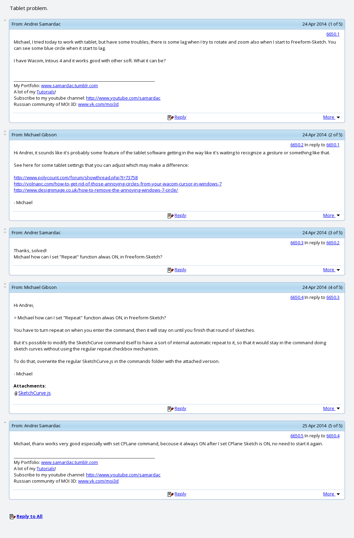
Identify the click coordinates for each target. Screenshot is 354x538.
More (332, 117)
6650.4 (297, 297)
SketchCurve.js (34, 393)
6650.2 (297, 145)
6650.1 (332, 34)
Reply (180, 117)
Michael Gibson (40, 134)
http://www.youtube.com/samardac (123, 98)
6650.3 (297, 242)
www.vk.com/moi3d (98, 104)
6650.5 (297, 435)
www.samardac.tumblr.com (69, 85)
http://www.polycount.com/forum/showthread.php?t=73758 (76, 177)
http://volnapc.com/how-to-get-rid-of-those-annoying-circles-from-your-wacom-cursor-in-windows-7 (118, 184)
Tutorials (46, 92)
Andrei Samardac (42, 24)
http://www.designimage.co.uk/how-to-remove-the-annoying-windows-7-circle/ (96, 190)
